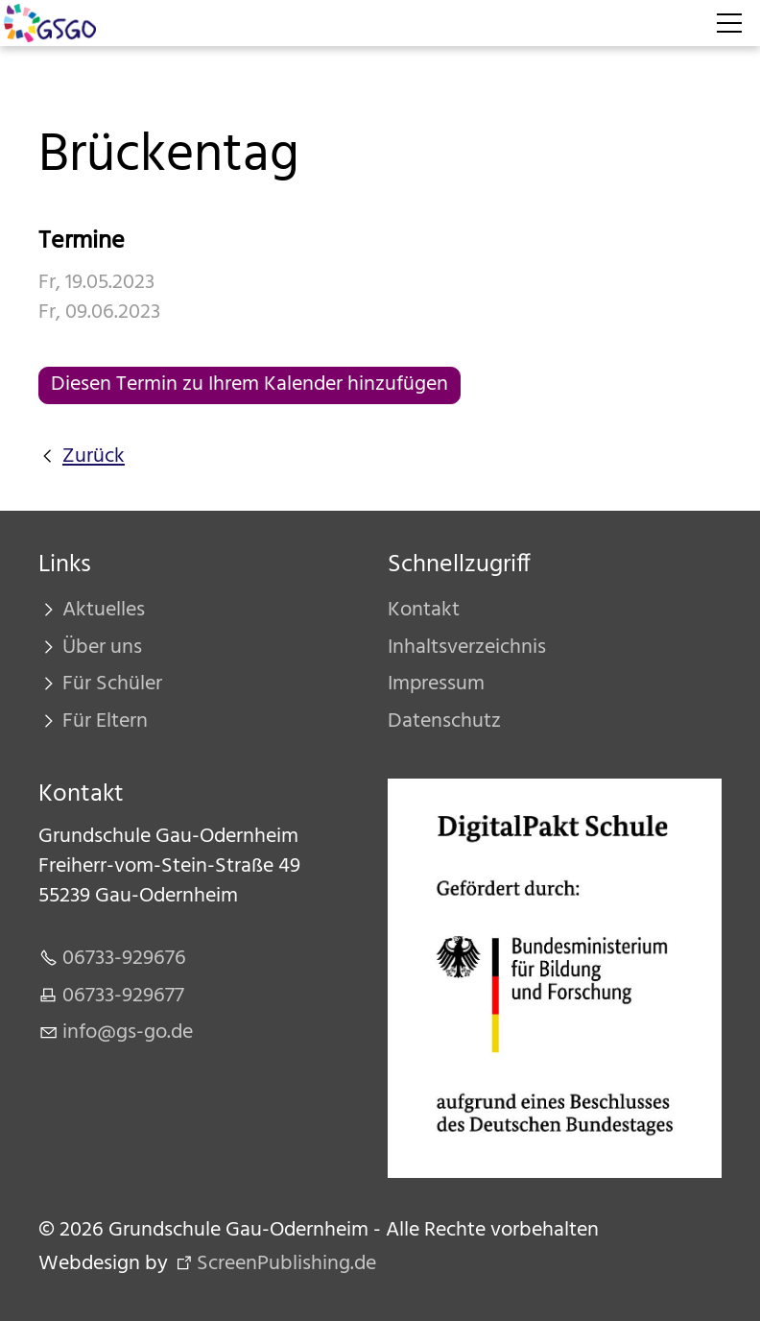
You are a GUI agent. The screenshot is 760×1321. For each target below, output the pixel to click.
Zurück (93, 457)
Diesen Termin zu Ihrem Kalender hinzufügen (249, 384)
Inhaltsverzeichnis (467, 647)
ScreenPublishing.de (286, 1264)
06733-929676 (124, 958)
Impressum (436, 684)
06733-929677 (123, 996)
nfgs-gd (127, 1032)
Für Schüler (112, 684)
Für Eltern (105, 721)
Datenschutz (444, 721)
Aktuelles (103, 610)
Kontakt (424, 610)
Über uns (102, 647)
